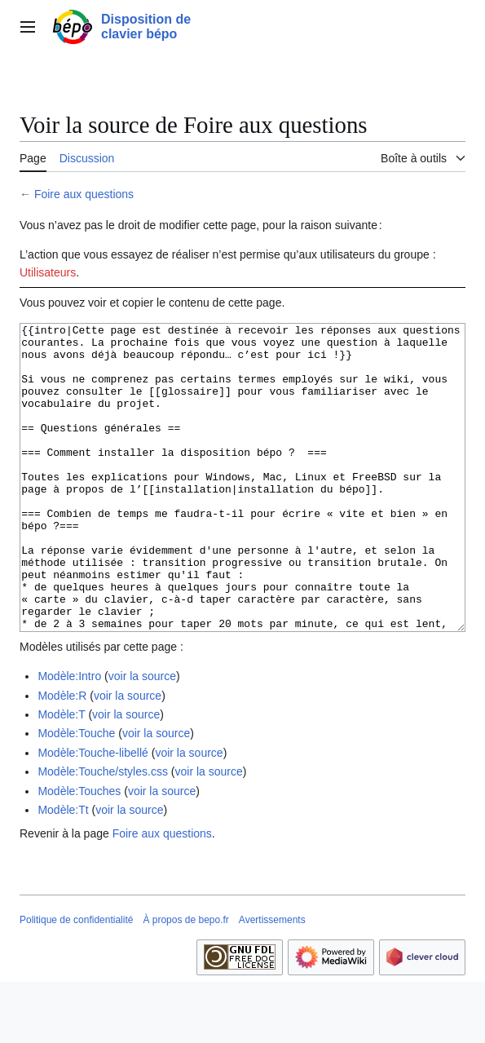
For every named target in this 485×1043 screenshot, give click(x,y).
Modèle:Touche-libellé (92, 813)
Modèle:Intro (69, 737)
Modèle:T (61, 775)
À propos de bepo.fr (185, 981)
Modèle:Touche (76, 794)
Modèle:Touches (79, 852)
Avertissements (272, 981)
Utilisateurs (48, 272)
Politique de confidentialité (76, 981)
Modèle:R (61, 756)
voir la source (142, 737)
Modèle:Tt (62, 870)
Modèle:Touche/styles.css (102, 832)
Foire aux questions (84, 194)
